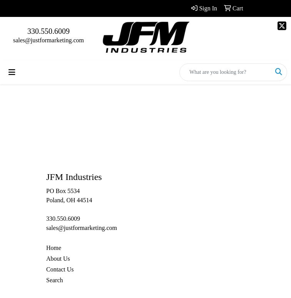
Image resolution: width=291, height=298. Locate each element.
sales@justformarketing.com (48, 40)
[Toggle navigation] (12, 72)
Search (54, 280)
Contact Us (60, 269)
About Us (58, 258)
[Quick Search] (225, 72)
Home (53, 248)
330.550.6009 (48, 31)
